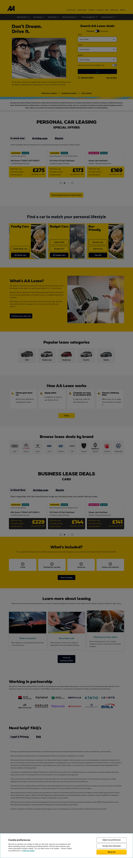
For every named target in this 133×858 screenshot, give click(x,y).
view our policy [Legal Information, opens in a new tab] (29, 851)
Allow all (111, 852)
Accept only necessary (111, 846)
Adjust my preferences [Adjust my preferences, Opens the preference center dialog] (111, 840)
